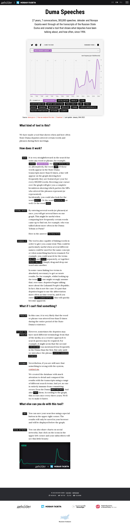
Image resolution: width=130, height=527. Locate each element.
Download (59, 117)
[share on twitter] (32, 45)
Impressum (76, 493)
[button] (50, 50)
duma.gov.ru (31, 117)
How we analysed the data (45, 117)
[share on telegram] (36, 45)
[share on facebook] (40, 45)
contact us (34, 369)
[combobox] (52, 50)
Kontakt (68, 493)
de (113, 2)
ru (121, 2)
